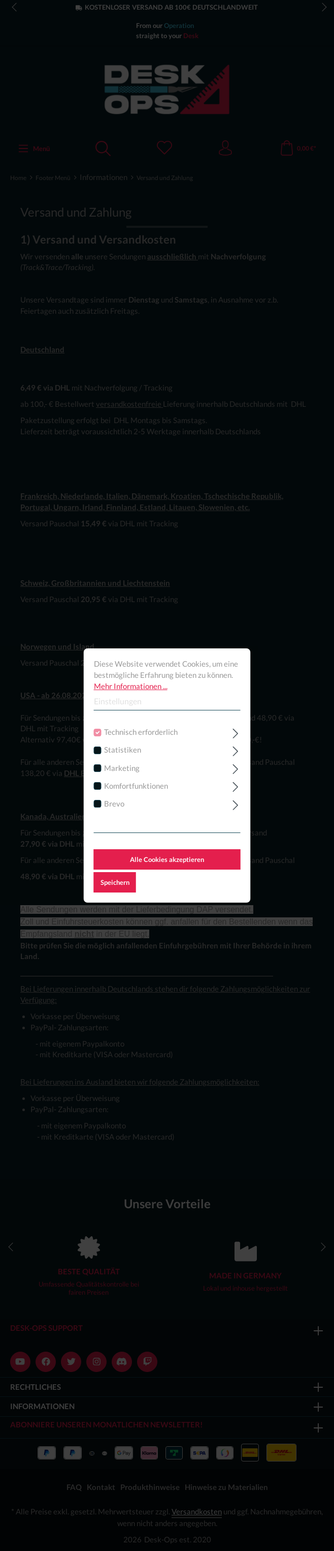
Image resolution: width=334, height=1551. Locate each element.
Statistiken (122, 750)
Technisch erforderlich (141, 732)
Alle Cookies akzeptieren (167, 859)
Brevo (114, 803)
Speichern (115, 882)
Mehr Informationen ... (131, 686)
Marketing (122, 768)
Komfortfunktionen (136, 786)
